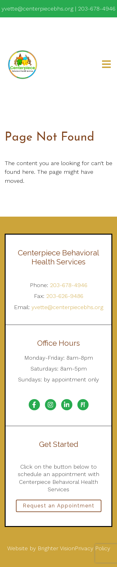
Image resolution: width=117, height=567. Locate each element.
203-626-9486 (64, 296)
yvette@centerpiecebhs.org (67, 307)
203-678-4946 (68, 285)
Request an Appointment (59, 506)
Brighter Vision (56, 548)
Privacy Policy (92, 548)
